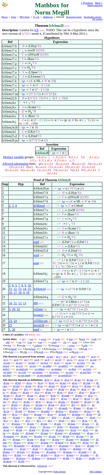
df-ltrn (44, 455)
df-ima (61, 401)
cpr (40, 342)
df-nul (26, 392)
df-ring (55, 439)
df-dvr (30, 442)
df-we (64, 398)
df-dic (79, 458)
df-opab (65, 395)
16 (10, 292)
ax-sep (19, 362)
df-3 (17, 420)
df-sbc (37, 389)
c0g (86, 345)
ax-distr (72, 369)
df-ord (87, 401)
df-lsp (85, 442)
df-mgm (30, 433)
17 (15, 292)
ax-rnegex (37, 372)
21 (15, 303)
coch (76, 352)
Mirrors (5, 17)
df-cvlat (49, 448)
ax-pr (56, 362)
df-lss (73, 442)
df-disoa (36, 458)
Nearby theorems (94, 6)
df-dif (61, 389)
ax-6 (16, 359)
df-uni (6, 395)
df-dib (66, 458)
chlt (25, 352)
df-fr (53, 398)
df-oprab (63, 408)
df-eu (74, 383)
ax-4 (93, 356)
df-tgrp (69, 455)
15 (29, 289)
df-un (73, 389)
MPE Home (25, 17)
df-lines (35, 452)
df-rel (87, 398)
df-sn (59, 392)
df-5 (39, 420)
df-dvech (51, 458)
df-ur (42, 439)
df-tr (90, 395)
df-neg (79, 417)
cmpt (54, 342)
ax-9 (47, 359)
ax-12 (81, 359)
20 (13, 309)
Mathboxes (48, 17)
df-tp (81, 392)
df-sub (66, 417)
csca (57, 345)
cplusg (38, 345)
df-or (66, 379)
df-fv (25, 408)
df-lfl (49, 445)
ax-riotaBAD (65, 375)
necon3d (39, 325)
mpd (36, 329)
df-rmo (87, 386)
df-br (53, 395)
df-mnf (16, 417)
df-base (71, 423)
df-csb (49, 389)
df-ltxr (41, 417)
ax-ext (93, 359)
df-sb (51, 383)
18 (19, 292)
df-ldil (31, 455)
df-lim (14, 404)
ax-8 (37, 359)
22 (18, 309)
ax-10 (58, 359)
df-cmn (80, 436)
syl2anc (38, 309)
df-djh (21, 461)
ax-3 (73, 356)
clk (85, 348)
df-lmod (59, 442)
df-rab (15, 389)
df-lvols (21, 452)
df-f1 (83, 404)
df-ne (40, 386)
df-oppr (70, 439)
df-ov (50, 408)
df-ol (77, 445)
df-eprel (18, 398)
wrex (82, 339)
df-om (90, 408)
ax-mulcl (79, 365)
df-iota (39, 404)
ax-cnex (81, 362)
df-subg (38, 436)
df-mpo (77, 408)
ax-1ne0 (7, 372)
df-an (56, 379)
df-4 (28, 420)
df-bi (46, 379)
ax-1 (58, 356)
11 (10, 289)
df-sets (30, 423)
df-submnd (74, 433)
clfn (70, 348)
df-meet (60, 430)
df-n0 (61, 420)
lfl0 (36, 303)
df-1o (14, 414)
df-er (25, 414)
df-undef (45, 411)
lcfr (36, 30)
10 (29, 285)
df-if (37, 392)
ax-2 (65, 356)
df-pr (70, 392)
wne (71, 339)
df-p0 (73, 430)
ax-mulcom (22, 369)
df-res (49, 401)
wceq (43, 339)
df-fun (51, 404)
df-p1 (85, 430)
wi (23, 339)
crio (75, 342)
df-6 (50, 420)
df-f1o (14, 408)
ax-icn (33, 365)
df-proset (74, 426)
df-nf (40, 383)
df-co (15, 401)
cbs (23, 345)
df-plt (6, 430)
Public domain (59, 472)
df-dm (27, 401)
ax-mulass (56, 369)
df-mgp (16, 439)
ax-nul (31, 362)
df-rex (75, 386)
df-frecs (59, 411)
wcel (57, 339)
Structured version (74, 17)
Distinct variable (13, 157)
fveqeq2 (39, 315)
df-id (5, 398)
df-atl (35, 448)
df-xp (75, 398)
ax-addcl (47, 365)
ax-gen (81, 356)
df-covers (8, 448)
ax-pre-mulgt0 (44, 375)
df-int (18, 395)
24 (15, 321)
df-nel (52, 386)
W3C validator (95, 472)
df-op (92, 392)
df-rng (30, 439)
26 (13, 329)
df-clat (15, 433)
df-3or (77, 379)
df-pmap (67, 452)
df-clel (16, 386)
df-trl (57, 455)
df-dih (92, 458)
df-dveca (20, 458)
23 (10, 321)
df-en (50, 414)
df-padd (82, 452)
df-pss (14, 392)
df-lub (19, 430)
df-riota (38, 408)
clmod (13, 348)
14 (24, 289)
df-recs (87, 411)
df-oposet (63, 445)
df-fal (18, 383)
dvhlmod (39, 205)
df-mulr (19, 426)
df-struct (16, 423)
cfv (65, 342)
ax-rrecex (54, 372)
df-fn (63, 404)
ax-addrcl (63, 365)
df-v (26, 389)
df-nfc (28, 386)
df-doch (7, 461)
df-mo (63, 383)
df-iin (42, 395)
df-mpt (78, 395)
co (10, 345)
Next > (98, 3)
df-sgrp (44, 433)
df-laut (17, 455)
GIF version (97, 19)
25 (10, 325)
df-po (31, 398)
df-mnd (58, 433)
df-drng (44, 442)
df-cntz (52, 436)
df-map (38, 414)
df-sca (33, 426)
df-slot (44, 423)
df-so (42, 398)
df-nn (92, 417)
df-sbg (24, 436)
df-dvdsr (84, 439)
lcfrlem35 (42, 465)
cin (19, 342)
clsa (54, 348)
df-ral (63, 386)
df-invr (17, 442)
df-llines (77, 448)
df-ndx (57, 423)
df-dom (62, 414)
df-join (45, 430)
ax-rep (6, 362)
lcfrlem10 (40, 289)
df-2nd (18, 411)
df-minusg (8, 436)
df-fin (89, 414)
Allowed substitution (15, 163)
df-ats (23, 448)
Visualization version (92, 17)
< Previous (87, 3)
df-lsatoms (19, 445)
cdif (8, 342)
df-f (73, 404)
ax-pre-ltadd (24, 375)
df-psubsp (51, 452)
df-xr (29, 417)
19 (27, 292)
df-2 (5, 420)
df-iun (30, 395)
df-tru (6, 383)
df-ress (85, 423)
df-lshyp (35, 445)
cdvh (59, 352)
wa (31, 339)
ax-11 (70, 359)
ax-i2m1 (87, 369)
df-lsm (66, 436)
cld (11, 352)
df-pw (48, 392)
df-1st (6, 411)
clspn (33, 348)
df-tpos (31, 411)
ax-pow (44, 362)
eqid (36, 242)
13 (19, 289)
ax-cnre (69, 372)
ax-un (68, 362)
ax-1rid (22, 372)
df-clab (86, 383)
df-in (83, 389)
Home (13, 17)
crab (94, 339)
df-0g (60, 426)
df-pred (74, 401)
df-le (54, 417)
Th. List (36, 17)
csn (30, 342)
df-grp (90, 433)
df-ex (29, 383)
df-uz (84, 420)
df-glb (32, 430)
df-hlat (63, 448)
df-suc (26, 404)
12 (15, 289)
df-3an (90, 379)
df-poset (90, 426)
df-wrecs (73, 411)
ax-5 (5, 359)
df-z (73, 420)
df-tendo (84, 455)
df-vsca (46, 426)
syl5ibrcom (41, 321)
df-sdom (76, 414)
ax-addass (40, 369)
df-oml (90, 445)
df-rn (38, 401)
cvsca (72, 345)
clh (41, 352)
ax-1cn (19, 365)
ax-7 (26, 359)
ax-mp (50, 356)
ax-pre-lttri (85, 372)
